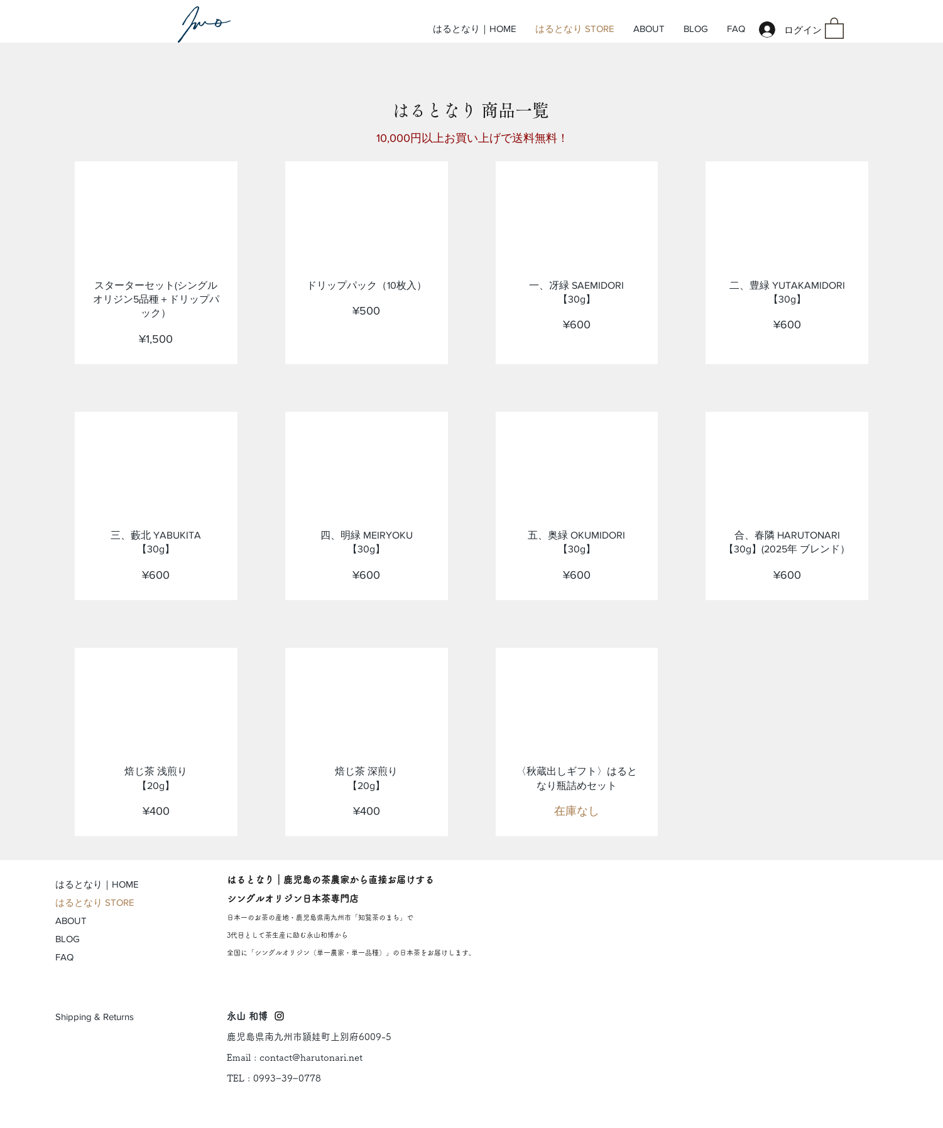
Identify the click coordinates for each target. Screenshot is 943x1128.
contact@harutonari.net (310, 1057)
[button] (834, 27)
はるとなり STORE (94, 902)
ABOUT (71, 920)
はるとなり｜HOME (97, 884)
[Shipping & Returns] (95, 1016)
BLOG (67, 938)
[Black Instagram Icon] (279, 1016)
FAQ (64, 957)
